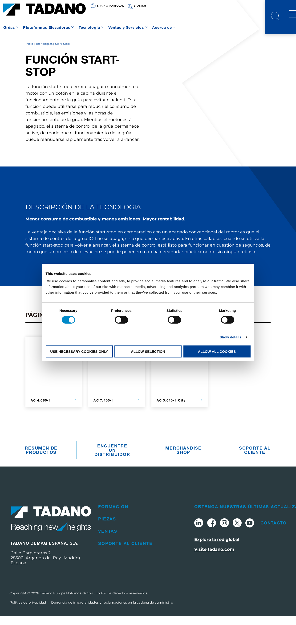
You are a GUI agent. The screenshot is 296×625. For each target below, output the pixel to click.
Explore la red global (216, 548)
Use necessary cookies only (79, 351)
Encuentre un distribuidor (112, 458)
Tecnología (89, 27)
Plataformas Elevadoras (46, 27)
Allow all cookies (217, 351)
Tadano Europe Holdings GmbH (67, 602)
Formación (113, 515)
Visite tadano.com (214, 558)
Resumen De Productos (41, 459)
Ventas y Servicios (126, 27)
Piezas (107, 527)
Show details (230, 337)
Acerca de (162, 27)
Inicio (29, 52)
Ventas (107, 539)
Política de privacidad (28, 611)
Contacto (273, 531)
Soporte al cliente (255, 459)
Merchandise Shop (183, 459)
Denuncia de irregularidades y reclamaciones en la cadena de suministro (112, 611)
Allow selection (148, 351)
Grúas (9, 27)
